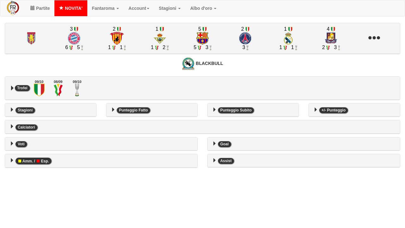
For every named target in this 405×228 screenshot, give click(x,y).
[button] (373, 38)
